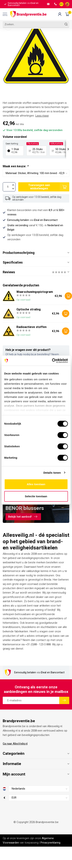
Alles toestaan (36, 484)
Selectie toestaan (36, 496)
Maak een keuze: (15, 166)
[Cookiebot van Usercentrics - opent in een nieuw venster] (52, 360)
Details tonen (52, 472)
